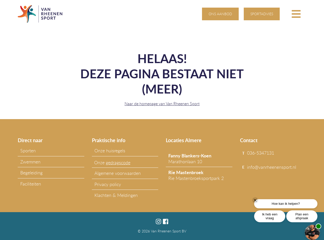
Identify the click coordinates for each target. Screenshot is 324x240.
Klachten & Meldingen (116, 195)
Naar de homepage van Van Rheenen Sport (162, 103)
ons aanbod (220, 13)
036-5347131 (260, 153)
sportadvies (261, 13)
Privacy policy (107, 184)
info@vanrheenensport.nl (271, 167)
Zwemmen (30, 162)
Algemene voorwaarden (117, 173)
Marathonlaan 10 (189, 158)
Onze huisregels (109, 150)
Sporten (28, 150)
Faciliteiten (30, 184)
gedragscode (118, 162)
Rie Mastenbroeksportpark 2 (196, 175)
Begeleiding (31, 173)
